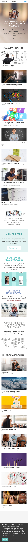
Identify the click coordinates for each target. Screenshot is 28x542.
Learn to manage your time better (10, 163)
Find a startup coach (6, 410)
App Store (11, 300)
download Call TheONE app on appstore (7, 311)
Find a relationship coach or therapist (11, 448)
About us (3, 520)
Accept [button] (5, 539)
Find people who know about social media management (12, 123)
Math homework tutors (7, 65)
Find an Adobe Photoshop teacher (10, 391)
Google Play (18, 300)
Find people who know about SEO (10, 103)
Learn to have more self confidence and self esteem (13, 143)
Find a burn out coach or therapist (10, 467)
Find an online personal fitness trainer (11, 84)
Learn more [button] (12, 535)
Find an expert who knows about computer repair (12, 183)
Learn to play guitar (6, 505)
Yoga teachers (5, 372)
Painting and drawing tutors (8, 486)
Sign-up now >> (14, 248)
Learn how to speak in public (9, 429)
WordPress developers (7, 202)
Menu (13, 1)
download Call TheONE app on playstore (21, 311)
